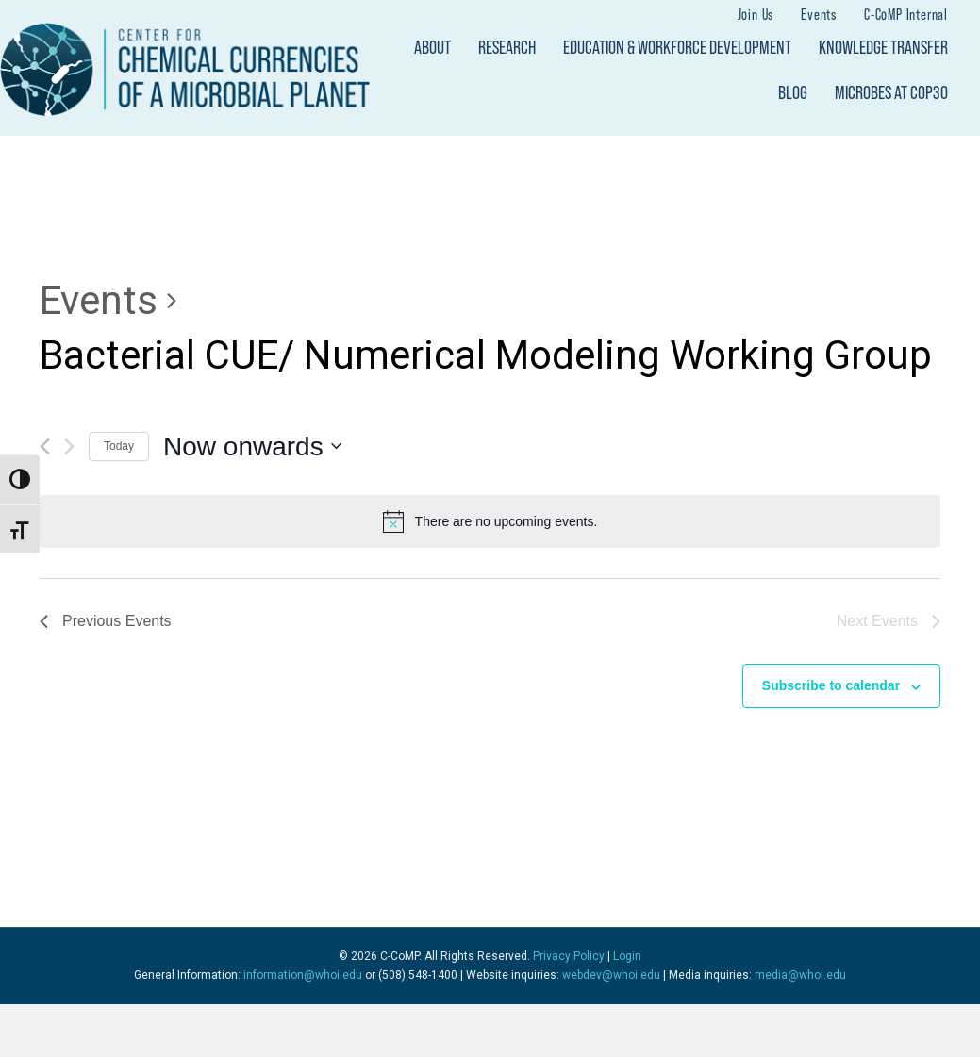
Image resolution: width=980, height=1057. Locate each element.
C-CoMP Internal (906, 14)
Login (627, 956)
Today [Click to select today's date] (119, 446)
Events (819, 14)
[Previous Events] (45, 446)
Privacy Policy (569, 956)
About (432, 47)
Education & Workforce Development (677, 47)
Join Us (756, 14)
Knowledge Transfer (883, 47)
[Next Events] (69, 446)
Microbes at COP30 (891, 92)
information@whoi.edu (302, 975)
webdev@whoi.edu (611, 975)
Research (507, 47)
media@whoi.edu (800, 975)
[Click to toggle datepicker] (252, 447)
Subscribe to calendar (831, 685)
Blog (792, 92)
